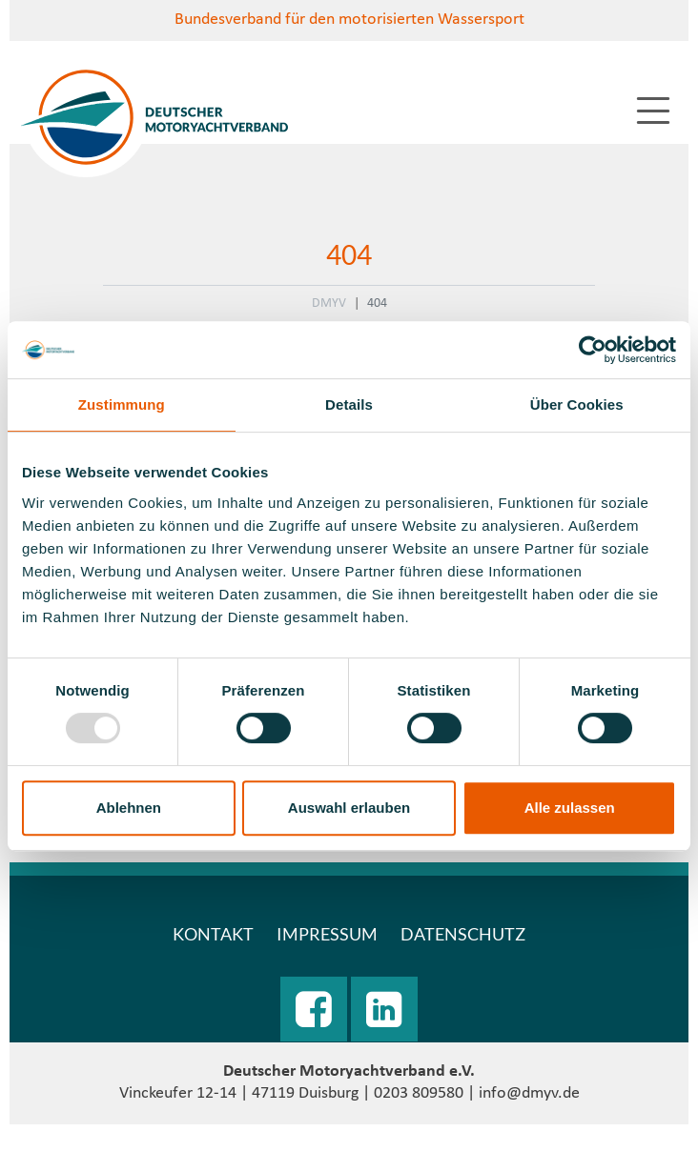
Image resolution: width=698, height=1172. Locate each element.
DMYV (329, 303)
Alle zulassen (569, 807)
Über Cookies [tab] (577, 404)
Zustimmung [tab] (121, 404)
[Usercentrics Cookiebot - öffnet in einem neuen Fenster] (592, 349)
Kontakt (213, 933)
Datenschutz (462, 933)
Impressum (327, 933)
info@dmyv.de (529, 1093)
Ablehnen (128, 807)
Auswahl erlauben (349, 807)
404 (377, 303)
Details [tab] (349, 404)
